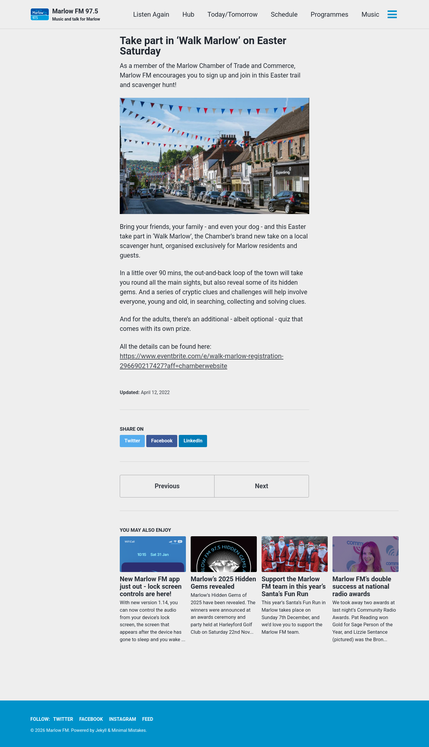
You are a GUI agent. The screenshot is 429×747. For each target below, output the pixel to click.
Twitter (64, 719)
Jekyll (101, 730)
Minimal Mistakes (129, 730)
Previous (167, 504)
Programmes (329, 14)
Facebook (93, 719)
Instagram (125, 719)
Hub (188, 14)
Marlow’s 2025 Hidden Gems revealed (223, 600)
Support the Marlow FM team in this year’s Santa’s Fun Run (294, 604)
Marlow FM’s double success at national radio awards (361, 604)
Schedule (283, 14)
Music (370, 14)
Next (261, 504)
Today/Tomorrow (232, 14)
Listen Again (151, 14)
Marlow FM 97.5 (77, 15)
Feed (151, 719)
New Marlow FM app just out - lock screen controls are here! (151, 604)
